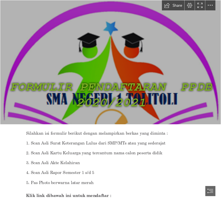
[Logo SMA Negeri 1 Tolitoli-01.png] (110, 62)
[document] (110, 101)
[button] (173, 5)
